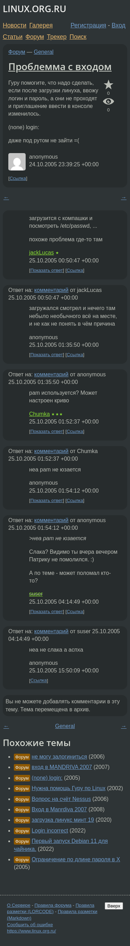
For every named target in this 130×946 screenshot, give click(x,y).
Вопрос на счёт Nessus (61, 799)
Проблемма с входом (60, 66)
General (44, 52)
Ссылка (18, 178)
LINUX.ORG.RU (34, 9)
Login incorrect (50, 831)
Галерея (41, 25)
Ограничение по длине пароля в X (76, 859)
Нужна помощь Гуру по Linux (68, 788)
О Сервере (19, 905)
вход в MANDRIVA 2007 (62, 767)
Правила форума (53, 905)
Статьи (13, 36)
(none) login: (47, 778)
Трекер (57, 36)
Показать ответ (47, 270)
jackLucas (41, 253)
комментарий (51, 290)
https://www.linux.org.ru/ (31, 931)
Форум (34, 36)
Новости (14, 25)
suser (36, 594)
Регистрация (88, 25)
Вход (118, 25)
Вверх (113, 906)
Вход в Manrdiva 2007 (59, 809)
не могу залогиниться (59, 757)
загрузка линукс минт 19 (63, 820)
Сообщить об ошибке (30, 924)
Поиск (78, 36)
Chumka (39, 414)
